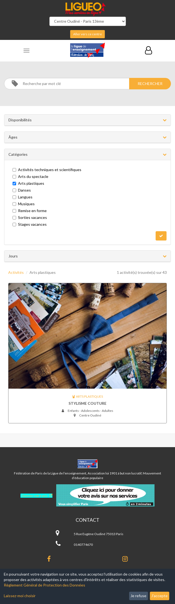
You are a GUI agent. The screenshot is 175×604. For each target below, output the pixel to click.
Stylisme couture (87, 403)
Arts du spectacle (30, 176)
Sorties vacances (30, 217)
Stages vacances (30, 224)
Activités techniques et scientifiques (47, 169)
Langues (22, 197)
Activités (16, 272)
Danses (22, 190)
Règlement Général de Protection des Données (44, 585)
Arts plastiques (28, 183)
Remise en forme (30, 210)
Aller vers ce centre (87, 34)
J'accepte (159, 595)
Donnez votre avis (35, 496)
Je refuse (138, 595)
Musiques (24, 203)
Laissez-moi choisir (19, 595)
